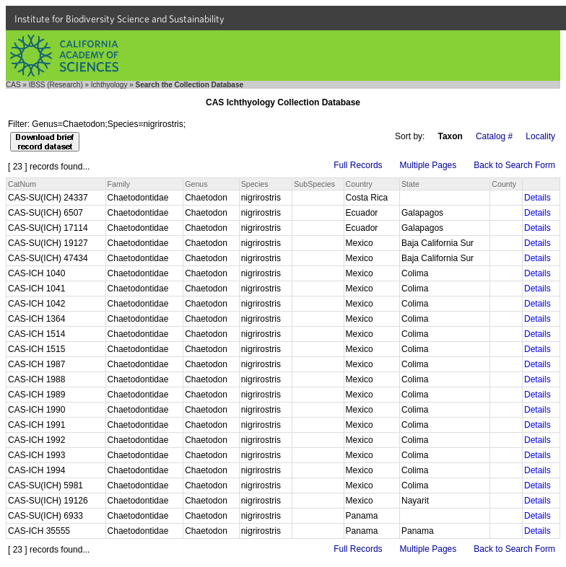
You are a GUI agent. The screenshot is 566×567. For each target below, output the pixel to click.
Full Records (358, 165)
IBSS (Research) (56, 85)
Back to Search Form (514, 165)
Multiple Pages (428, 165)
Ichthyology (109, 85)
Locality (540, 136)
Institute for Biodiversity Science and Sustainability (119, 19)
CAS (13, 85)
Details (537, 198)
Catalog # (494, 136)
